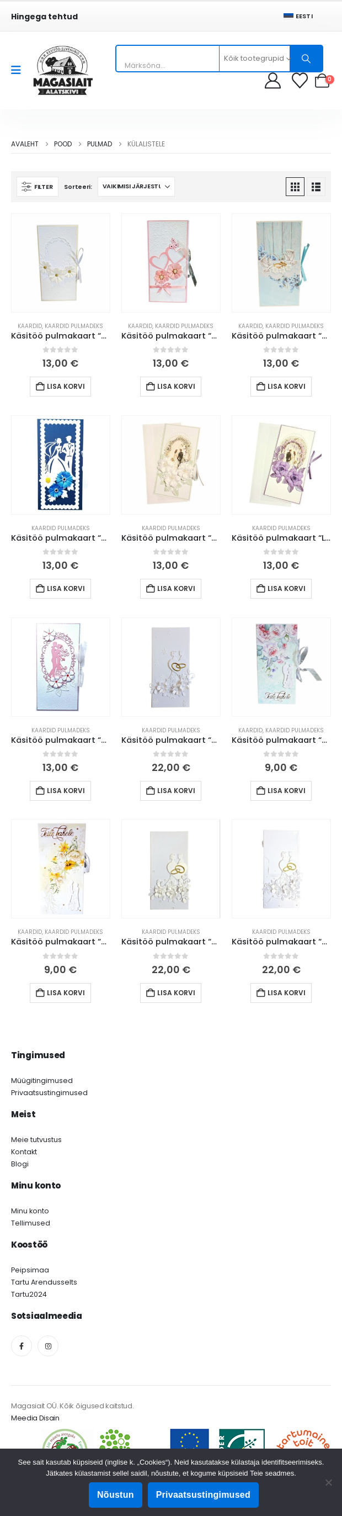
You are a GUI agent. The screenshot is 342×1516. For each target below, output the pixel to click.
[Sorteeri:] (136, 187)
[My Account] (272, 80)
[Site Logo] (63, 70)
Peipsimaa (30, 1270)
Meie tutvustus (36, 1139)
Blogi (20, 1164)
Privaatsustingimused (49, 1092)
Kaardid (30, 326)
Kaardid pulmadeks (74, 326)
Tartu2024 (29, 1294)
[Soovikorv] (301, 80)
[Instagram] (48, 1345)
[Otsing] (306, 58)
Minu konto (30, 1211)
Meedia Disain (35, 1418)
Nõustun (115, 1494)
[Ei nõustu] (328, 1482)
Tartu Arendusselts (44, 1282)
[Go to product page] (61, 263)
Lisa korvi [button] (66, 386)
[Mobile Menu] (19, 70)
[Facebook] (21, 1345)
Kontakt (24, 1151)
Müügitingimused (42, 1080)
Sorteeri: (78, 186)
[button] (37, 187)
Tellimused (30, 1223)
